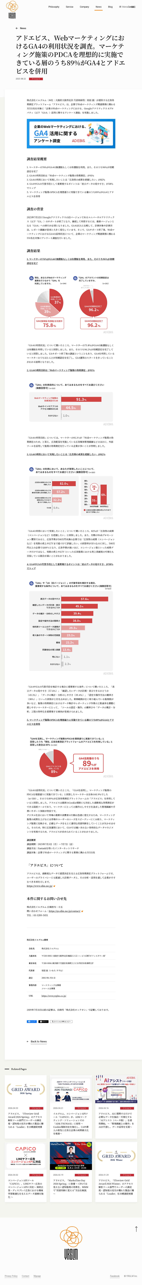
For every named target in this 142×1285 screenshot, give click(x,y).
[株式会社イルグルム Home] (12, 13)
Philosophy (53, 7)
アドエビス (36, 79)
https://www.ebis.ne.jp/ (40, 885)
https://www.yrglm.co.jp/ (54, 995)
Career (131, 7)
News (98, 7)
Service (69, 7)
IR (120, 7)
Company (84, 7)
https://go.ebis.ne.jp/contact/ (64, 911)
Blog (110, 7)
